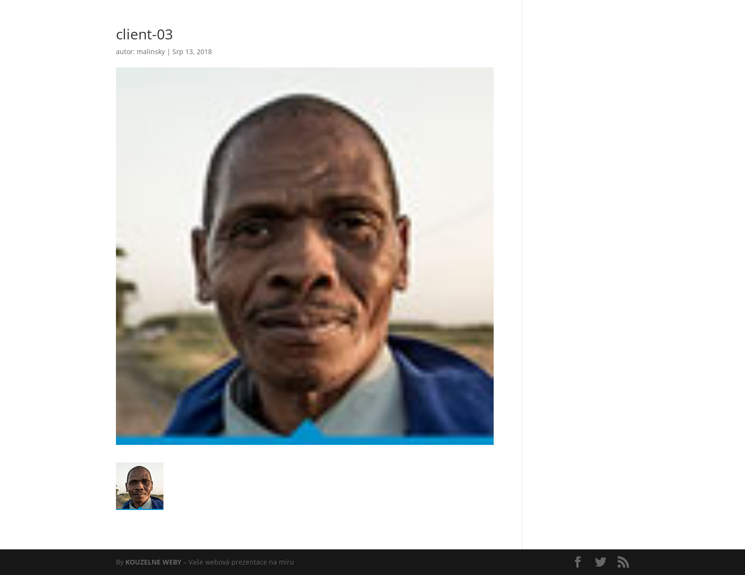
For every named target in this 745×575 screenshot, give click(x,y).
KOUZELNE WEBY (153, 561)
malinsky (151, 51)
